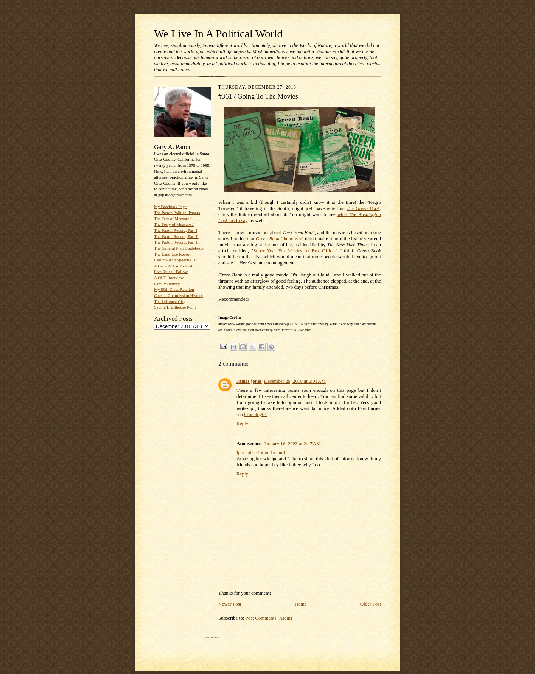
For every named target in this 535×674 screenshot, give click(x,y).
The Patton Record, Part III (177, 242)
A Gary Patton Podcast (173, 266)
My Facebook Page (170, 206)
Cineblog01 (255, 414)
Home (301, 604)
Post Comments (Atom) (269, 618)
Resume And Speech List (175, 260)
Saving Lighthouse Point (175, 307)
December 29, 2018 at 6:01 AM (295, 381)
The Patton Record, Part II (176, 236)
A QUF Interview (169, 277)
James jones (249, 381)
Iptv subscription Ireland (260, 452)
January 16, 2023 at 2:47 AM (292, 443)
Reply (242, 423)
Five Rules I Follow (171, 271)
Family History (167, 283)
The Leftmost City (169, 301)
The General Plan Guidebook (179, 248)
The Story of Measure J (174, 224)
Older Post (370, 604)
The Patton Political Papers (177, 212)
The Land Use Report (172, 254)
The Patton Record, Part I (175, 230)
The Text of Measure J (173, 218)
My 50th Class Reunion (174, 289)
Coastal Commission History (178, 295)
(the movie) (280, 238)
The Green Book (363, 208)
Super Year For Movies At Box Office (293, 250)
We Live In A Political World (218, 34)
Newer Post (229, 604)
